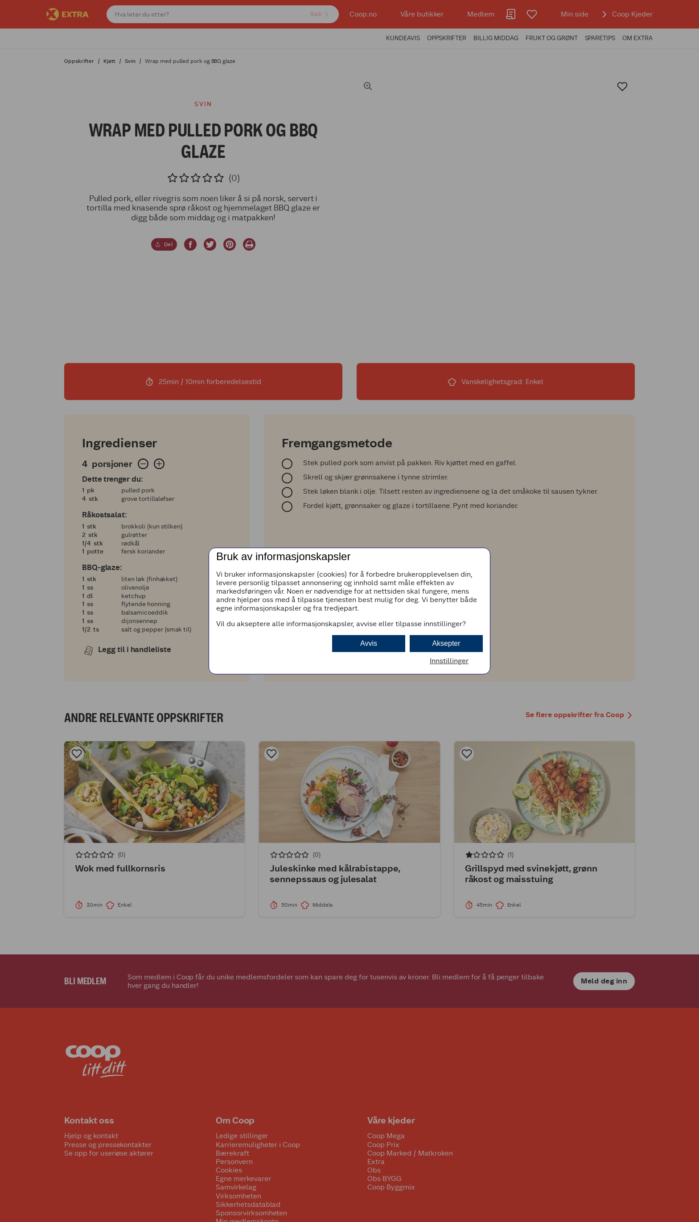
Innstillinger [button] (449, 660)
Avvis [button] (368, 643)
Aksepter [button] (446, 643)
